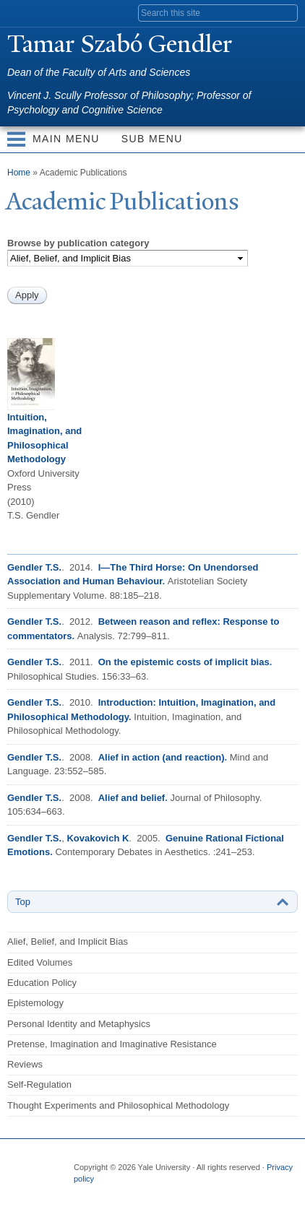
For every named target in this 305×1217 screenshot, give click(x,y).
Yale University (24, 12)
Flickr (139, 1194)
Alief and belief (131, 797)
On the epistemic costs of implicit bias (184, 662)
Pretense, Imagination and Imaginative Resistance (112, 1044)
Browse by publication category (78, 243)
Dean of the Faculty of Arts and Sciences (98, 72)
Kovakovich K (97, 838)
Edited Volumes (39, 962)
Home (18, 173)
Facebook (83, 1194)
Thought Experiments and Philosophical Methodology (118, 1105)
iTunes (167, 1194)
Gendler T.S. (34, 567)
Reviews (25, 1064)
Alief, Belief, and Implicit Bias (67, 941)
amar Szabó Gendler (119, 44)
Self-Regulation (39, 1084)
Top (22, 901)
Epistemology (35, 1002)
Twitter (111, 1194)
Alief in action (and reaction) (161, 757)
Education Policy (42, 982)
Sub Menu (152, 138)
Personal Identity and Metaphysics (78, 1023)
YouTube (196, 1194)
